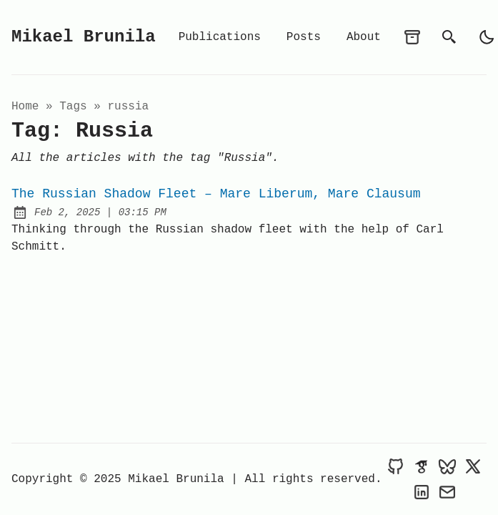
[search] (449, 37)
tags (72, 106)
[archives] (412, 37)
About (364, 37)
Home (25, 106)
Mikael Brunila (83, 36)
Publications (220, 37)
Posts (304, 37)
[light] (486, 37)
